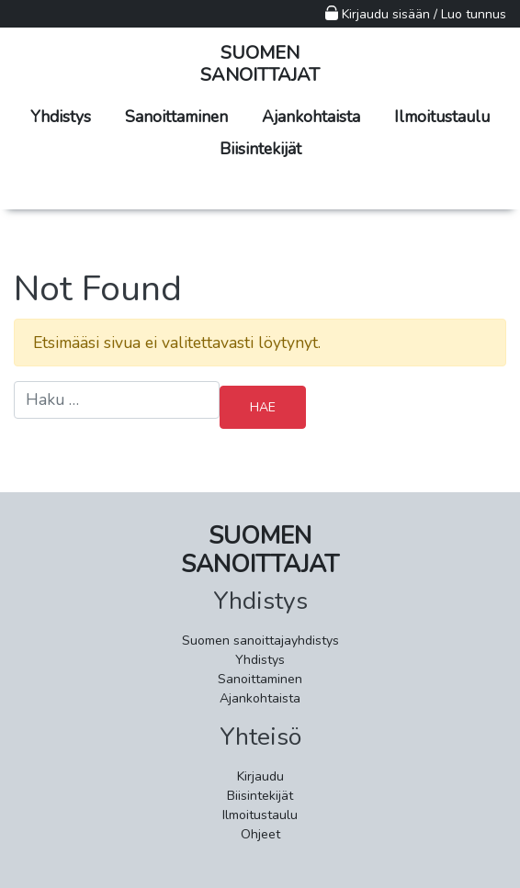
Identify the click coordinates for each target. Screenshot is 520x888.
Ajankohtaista (311, 117)
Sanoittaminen (176, 117)
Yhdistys (60, 117)
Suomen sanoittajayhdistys (260, 640)
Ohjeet (260, 834)
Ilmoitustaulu (442, 117)
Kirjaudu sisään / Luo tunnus (415, 14)
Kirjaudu (260, 776)
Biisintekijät (260, 149)
